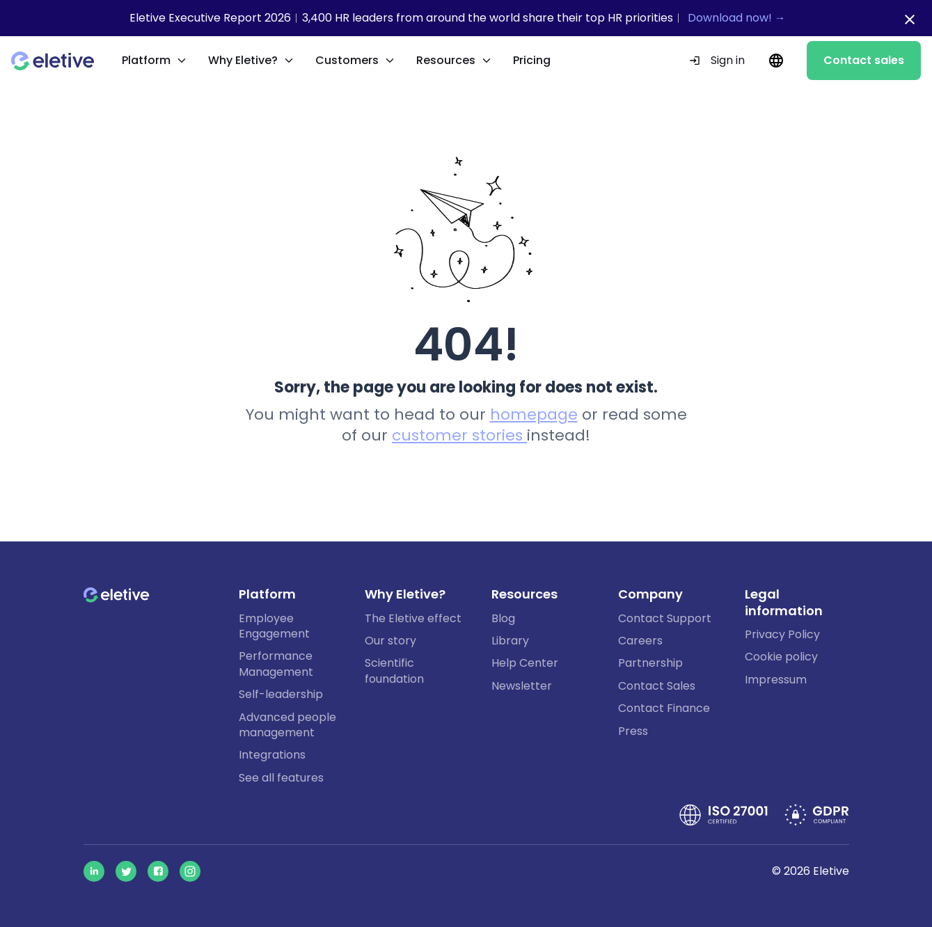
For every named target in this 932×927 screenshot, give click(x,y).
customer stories (459, 435)
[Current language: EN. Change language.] (776, 60)
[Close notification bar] (909, 19)
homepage (534, 414)
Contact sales (863, 60)
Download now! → (737, 18)
